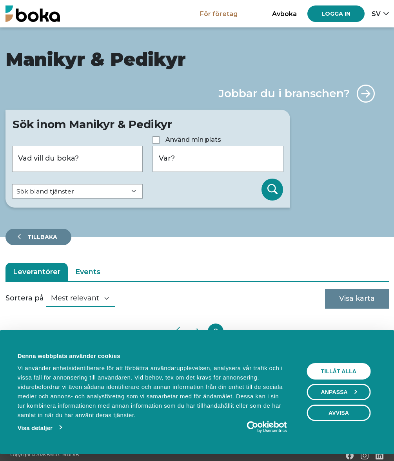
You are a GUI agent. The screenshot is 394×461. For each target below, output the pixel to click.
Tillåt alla (338, 371)
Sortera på (24, 298)
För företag (219, 14)
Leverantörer (36, 272)
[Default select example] (78, 191)
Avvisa (339, 413)
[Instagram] (365, 455)
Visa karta (357, 298)
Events (87, 272)
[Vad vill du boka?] (78, 159)
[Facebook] (350, 455)
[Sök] (272, 190)
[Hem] (32, 13)
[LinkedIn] (379, 455)
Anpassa (339, 392)
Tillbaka (41, 236)
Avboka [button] (284, 14)
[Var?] (218, 159)
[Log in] (336, 13)
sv (376, 14)
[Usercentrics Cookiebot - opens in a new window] (252, 427)
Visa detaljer (34, 428)
